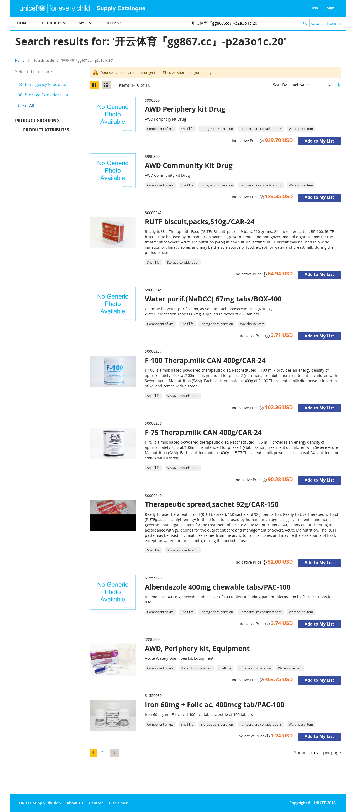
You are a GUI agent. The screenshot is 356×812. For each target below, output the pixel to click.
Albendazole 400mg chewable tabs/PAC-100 (218, 587)
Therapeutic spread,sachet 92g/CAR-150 (212, 504)
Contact (96, 802)
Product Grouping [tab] (45, 122)
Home (19, 60)
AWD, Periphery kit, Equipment (197, 648)
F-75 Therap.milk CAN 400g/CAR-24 (203, 432)
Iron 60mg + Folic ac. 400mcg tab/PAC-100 (214, 704)
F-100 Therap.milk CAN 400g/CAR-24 (205, 360)
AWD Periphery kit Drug (185, 109)
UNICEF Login (322, 8)
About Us (75, 802)
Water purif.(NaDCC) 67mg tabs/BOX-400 (213, 299)
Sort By (280, 84)
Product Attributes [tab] (46, 131)
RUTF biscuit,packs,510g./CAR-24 (199, 221)
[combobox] (249, 23)
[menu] (94, 23)
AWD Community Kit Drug (189, 165)
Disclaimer (118, 802)
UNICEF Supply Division (40, 802)
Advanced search (326, 23)
